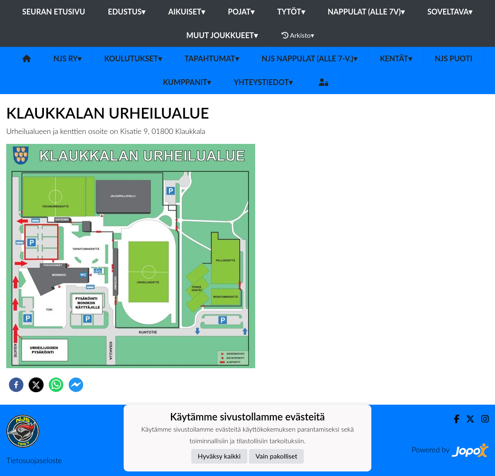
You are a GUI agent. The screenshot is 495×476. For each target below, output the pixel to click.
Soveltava (450, 11)
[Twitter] (467, 419)
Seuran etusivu (53, 11)
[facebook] (16, 384)
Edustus (126, 11)
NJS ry (67, 58)
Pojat (241, 11)
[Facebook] (453, 419)
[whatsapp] (56, 384)
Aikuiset (186, 11)
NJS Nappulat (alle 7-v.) (309, 58)
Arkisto (298, 35)
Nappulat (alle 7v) (366, 11)
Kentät (396, 58)
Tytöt (291, 11)
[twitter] (36, 384)
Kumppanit (187, 82)
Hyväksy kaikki (219, 456)
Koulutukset (132, 58)
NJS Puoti (454, 58)
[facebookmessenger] (75, 384)
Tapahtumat (212, 58)
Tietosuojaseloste (34, 460)
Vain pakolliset (276, 456)
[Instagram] (482, 419)
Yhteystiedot (263, 82)
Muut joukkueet (222, 35)
